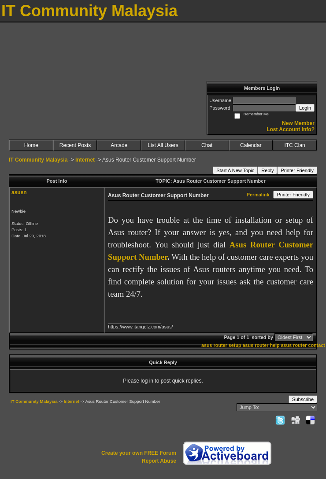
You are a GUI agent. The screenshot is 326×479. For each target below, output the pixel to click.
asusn (19, 192)
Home (31, 145)
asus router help (261, 345)
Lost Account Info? (291, 129)
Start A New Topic (235, 170)
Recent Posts (75, 145)
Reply (267, 170)
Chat (206, 145)
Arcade (119, 145)
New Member (298, 123)
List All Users (163, 145)
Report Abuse (159, 461)
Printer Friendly (297, 170)
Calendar (251, 145)
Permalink (258, 194)
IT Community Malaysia (38, 160)
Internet (85, 160)
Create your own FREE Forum (138, 453)
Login (305, 108)
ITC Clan (294, 145)
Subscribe (303, 399)
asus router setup (221, 345)
